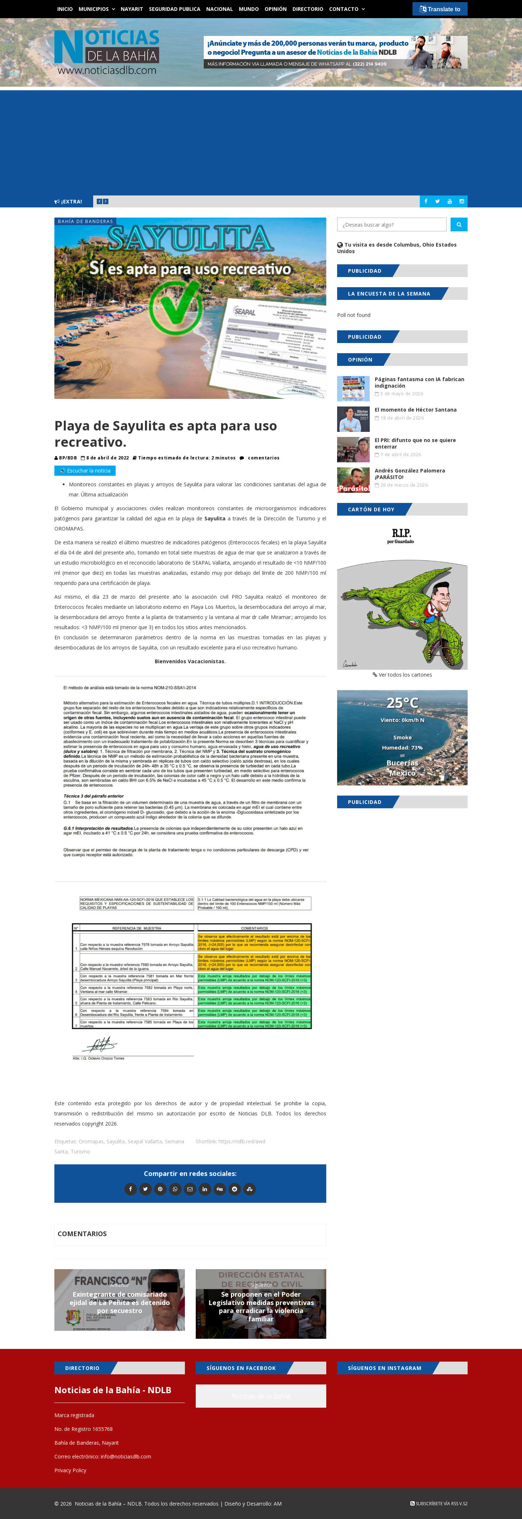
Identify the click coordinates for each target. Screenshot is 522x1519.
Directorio (308, 8)
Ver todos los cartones (402, 674)
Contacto (344, 8)
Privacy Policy (70, 1470)
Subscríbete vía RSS (434, 1504)
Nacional (219, 8)
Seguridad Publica (174, 8)
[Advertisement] (261, 141)
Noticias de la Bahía (261, 1396)
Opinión (276, 8)
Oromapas (91, 1141)
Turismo (80, 1151)
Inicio (65, 8)
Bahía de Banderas (85, 221)
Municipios (94, 8)
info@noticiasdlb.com (126, 1456)
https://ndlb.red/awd (242, 1141)
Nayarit (132, 8)
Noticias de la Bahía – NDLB (108, 1503)
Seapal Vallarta (145, 1141)
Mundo (249, 8)
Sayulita (116, 1141)
